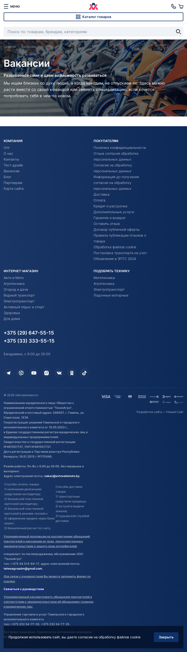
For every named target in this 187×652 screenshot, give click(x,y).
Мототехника (104, 278)
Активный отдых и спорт (24, 307)
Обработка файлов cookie (115, 247)
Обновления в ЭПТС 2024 (115, 259)
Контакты (11, 159)
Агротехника (14, 283)
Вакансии (11, 171)
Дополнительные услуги (114, 212)
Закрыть (166, 637)
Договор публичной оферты (117, 229)
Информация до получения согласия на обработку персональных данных (116, 183)
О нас (8, 153)
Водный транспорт (19, 295)
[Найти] (178, 32)
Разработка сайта (149, 412)
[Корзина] (180, 6)
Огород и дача (16, 289)
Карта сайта (14, 188)
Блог (7, 177)
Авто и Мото (14, 278)
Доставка (102, 194)
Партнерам (13, 183)
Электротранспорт (19, 301)
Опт (7, 147)
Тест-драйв (13, 165)
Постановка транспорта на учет (120, 253)
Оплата (99, 200)
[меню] (12, 6)
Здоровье (12, 313)
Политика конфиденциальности (120, 147)
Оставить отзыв (107, 223)
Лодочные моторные (111, 295)
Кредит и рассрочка (110, 206)
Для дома (12, 318)
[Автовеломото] (93, 6)
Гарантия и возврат (110, 218)
